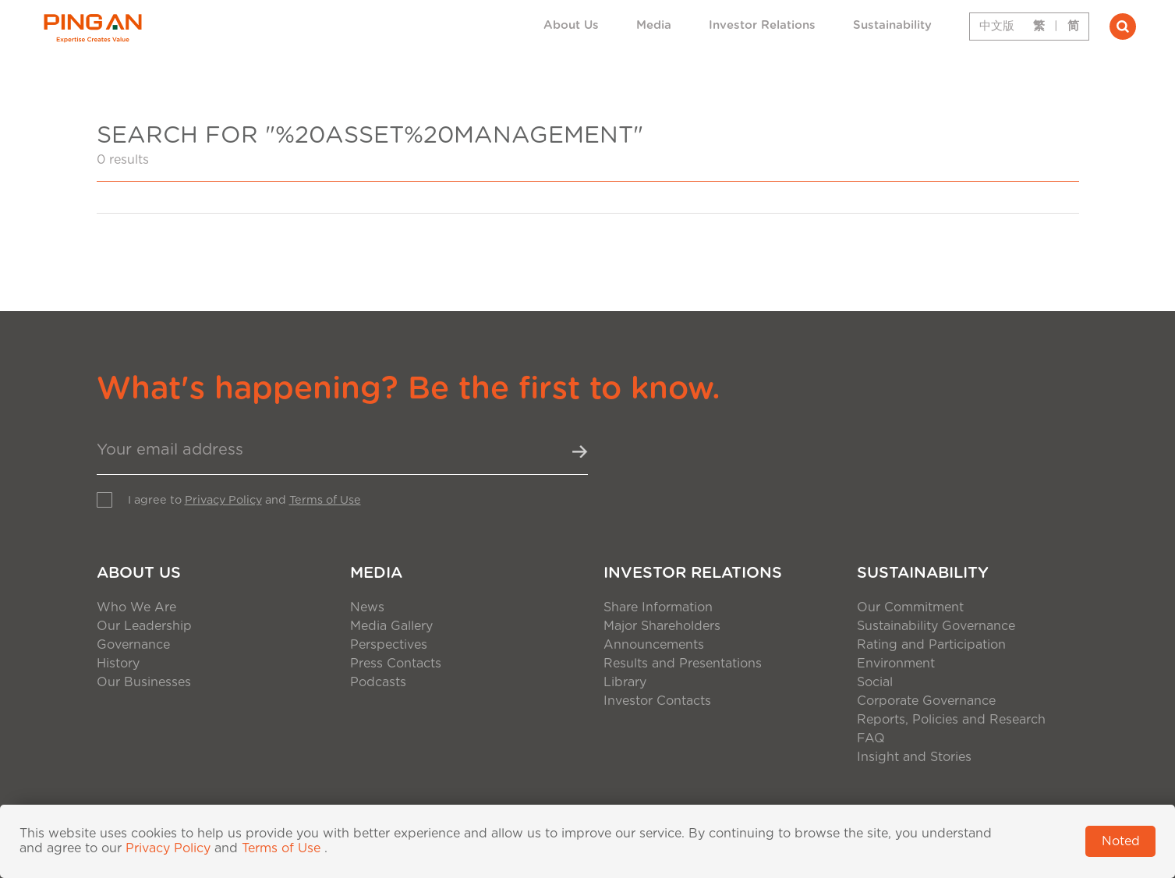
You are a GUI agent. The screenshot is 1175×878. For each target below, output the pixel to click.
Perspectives (388, 645)
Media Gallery (391, 626)
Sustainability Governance (936, 626)
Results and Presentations (682, 663)
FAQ (871, 738)
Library (624, 682)
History (118, 663)
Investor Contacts (657, 701)
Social (875, 682)
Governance (133, 645)
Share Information (658, 607)
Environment (896, 663)
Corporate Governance (926, 701)
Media (653, 25)
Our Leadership (144, 626)
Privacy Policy (223, 500)
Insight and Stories (914, 757)
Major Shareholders (661, 626)
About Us (571, 25)
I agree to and (244, 500)
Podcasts (378, 682)
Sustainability (892, 25)
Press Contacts (395, 663)
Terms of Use (325, 500)
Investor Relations (762, 25)
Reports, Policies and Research (951, 719)
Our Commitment (910, 607)
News (367, 607)
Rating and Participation (931, 645)
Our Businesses (144, 682)
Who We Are (136, 607)
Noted (1121, 841)
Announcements (653, 645)
